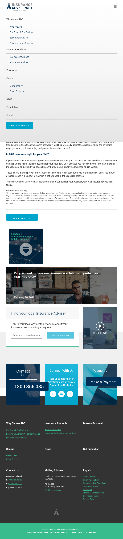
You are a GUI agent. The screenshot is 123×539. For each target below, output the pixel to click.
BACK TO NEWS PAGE (22, 218)
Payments (11, 70)
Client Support (89, 476)
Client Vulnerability (91, 480)
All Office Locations (53, 490)
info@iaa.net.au (15, 479)
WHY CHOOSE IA (100, 333)
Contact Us (23, 373)
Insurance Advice (68, 433)
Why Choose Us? (19, 19)
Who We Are (16, 26)
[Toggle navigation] (115, 6)
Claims (9, 78)
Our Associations (90, 496)
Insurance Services (19, 62)
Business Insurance (19, 56)
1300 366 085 (29, 386)
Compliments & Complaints (95, 483)
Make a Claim (16, 85)
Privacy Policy (89, 499)
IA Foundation (91, 448)
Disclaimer (87, 489)
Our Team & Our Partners (22, 32)
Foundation (12, 107)
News (9, 98)
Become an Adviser (19, 37)
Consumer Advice (90, 486)
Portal (9, 115)
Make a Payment (103, 381)
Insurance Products (16, 49)
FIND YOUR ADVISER (20, 125)
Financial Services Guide (93, 492)
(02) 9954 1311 (15, 483)
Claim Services (17, 91)
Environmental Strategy (21, 43)
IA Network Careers (31, 434)
